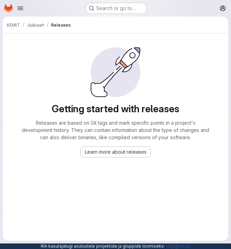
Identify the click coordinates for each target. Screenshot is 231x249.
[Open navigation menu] (20, 8)
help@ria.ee (178, 246)
